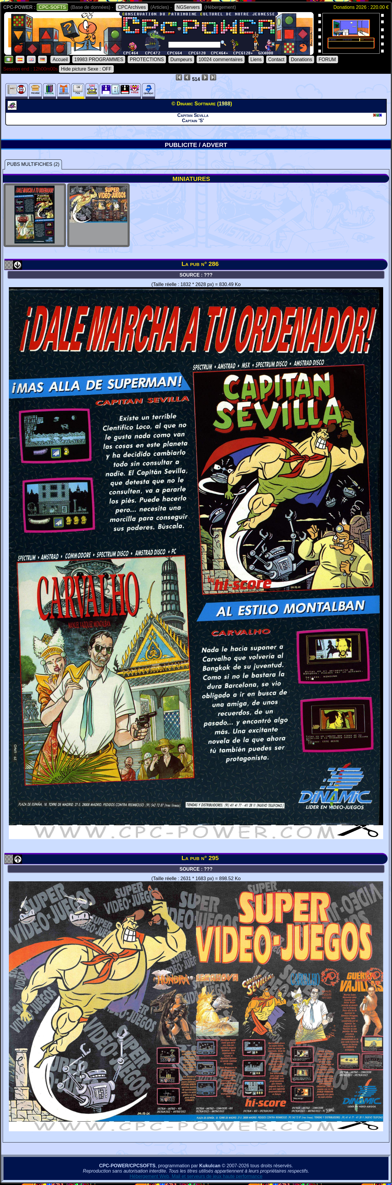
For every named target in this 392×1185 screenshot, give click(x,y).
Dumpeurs (181, 59)
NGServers (188, 7)
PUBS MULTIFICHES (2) (33, 164)
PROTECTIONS (147, 59)
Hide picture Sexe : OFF (86, 68)
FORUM (327, 59)
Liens (256, 59)
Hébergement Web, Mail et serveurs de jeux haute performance (196, 1176)
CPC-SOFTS (52, 7)
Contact (276, 59)
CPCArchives (132, 7)
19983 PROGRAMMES (98, 59)
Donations (301, 59)
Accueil (60, 59)
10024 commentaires (221, 59)
